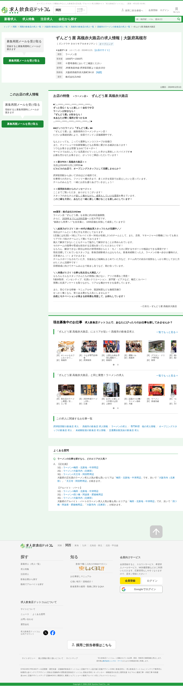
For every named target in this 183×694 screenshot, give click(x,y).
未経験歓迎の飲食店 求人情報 (91, 430)
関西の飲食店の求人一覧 (30, 27)
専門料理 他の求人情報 (143, 426)
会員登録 (130, 580)
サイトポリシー (28, 658)
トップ (7, 27)
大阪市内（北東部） (97, 504)
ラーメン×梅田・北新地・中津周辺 (80, 467)
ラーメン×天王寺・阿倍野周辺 (78, 474)
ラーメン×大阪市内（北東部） (78, 471)
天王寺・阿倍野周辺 (76, 481)
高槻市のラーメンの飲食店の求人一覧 (113, 27)
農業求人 (65, 675)
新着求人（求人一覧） (31, 564)
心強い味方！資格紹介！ (81, 581)
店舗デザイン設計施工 (97, 669)
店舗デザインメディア (42, 675)
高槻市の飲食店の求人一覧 (82, 27)
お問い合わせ (27, 619)
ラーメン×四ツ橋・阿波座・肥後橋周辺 (83, 494)
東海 (76, 545)
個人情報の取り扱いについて (50, 658)
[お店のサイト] (102, 50)
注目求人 (46, 19)
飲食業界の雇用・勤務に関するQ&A (87, 586)
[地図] (99, 72)
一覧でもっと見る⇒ (167, 332)
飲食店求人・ (130, 669)
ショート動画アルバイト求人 (95, 675)
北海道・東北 (96, 545)
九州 (84, 545)
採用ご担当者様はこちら (94, 644)
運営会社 (25, 624)
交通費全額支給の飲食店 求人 (124, 430)
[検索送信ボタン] (178, 19)
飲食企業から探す (29, 579)
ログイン (152, 580)
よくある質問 (38, 614)
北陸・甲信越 (112, 545)
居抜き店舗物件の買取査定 (69, 672)
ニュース (25, 614)
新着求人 (10, 19)
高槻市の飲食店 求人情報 (95, 426)
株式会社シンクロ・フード (112, 661)
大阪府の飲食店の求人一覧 (56, 27)
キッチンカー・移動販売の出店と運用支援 (114, 672)
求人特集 (28, 19)
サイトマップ (72, 658)
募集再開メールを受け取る (24, 60)
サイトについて (28, 609)
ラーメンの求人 (119, 426)
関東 (60, 545)
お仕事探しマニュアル (80, 576)
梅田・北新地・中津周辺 (128, 477)
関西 (15, 27)
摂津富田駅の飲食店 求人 (66, 426)
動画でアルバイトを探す (32, 584)
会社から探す (68, 19)
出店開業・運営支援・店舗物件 (59, 669)
